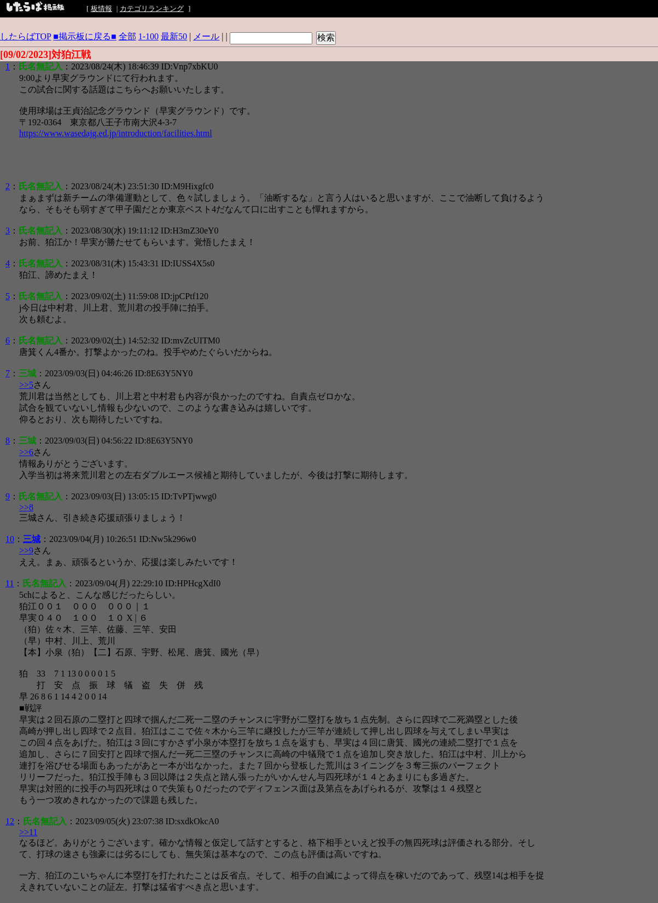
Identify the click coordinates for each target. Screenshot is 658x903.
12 (9, 821)
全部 (127, 36)
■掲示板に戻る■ (84, 36)
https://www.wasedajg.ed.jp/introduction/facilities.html (115, 133)
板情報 (101, 8)
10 (9, 539)
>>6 (26, 452)
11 (9, 583)
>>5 (26, 384)
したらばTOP (25, 36)
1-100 (148, 36)
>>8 (26, 507)
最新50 (174, 36)
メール (206, 36)
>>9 (26, 550)
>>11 (28, 832)
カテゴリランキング (152, 8)
